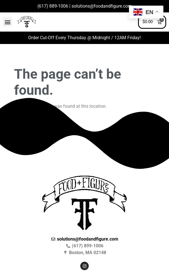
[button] (7, 22)
